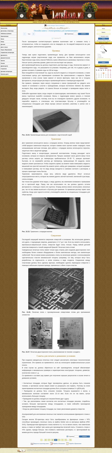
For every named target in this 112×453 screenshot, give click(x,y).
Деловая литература (6, 71)
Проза (2, 39)
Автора (99, 56)
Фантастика (4, 28)
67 (49, 440)
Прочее (3, 60)
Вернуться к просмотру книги (41, 443)
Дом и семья (4, 47)
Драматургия (4, 66)
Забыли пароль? (106, 40)
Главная (8, 25)
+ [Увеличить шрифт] (33, 34)
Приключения (4, 36)
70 (59, 440)
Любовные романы (6, 33)
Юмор (2, 41)
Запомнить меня (103, 36)
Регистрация (99, 40)
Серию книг (100, 57)
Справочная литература (7, 52)
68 (52, 440)
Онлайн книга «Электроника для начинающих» (56, 31)
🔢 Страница (69, 34)
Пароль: (103, 33)
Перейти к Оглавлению (59, 443)
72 (65, 440)
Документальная (5, 58)
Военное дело (4, 74)
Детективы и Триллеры (7, 31)
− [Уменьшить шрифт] (24, 34)
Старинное (4, 68)
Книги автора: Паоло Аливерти (55, 25)
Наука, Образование (6, 49)
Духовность (4, 55)
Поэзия (3, 63)
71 (62, 440)
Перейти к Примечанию (75, 443)
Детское (3, 44)
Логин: (103, 29)
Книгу (99, 54)
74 (70, 440)
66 (45, 440)
